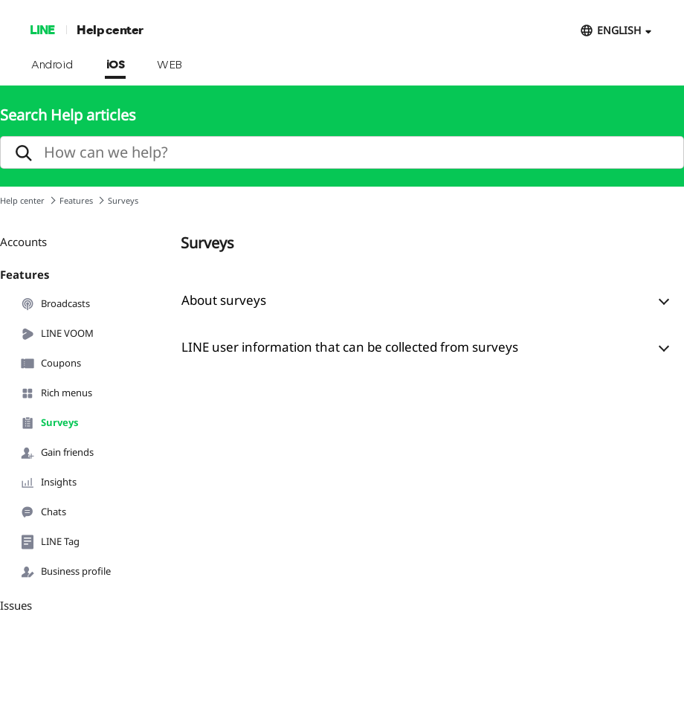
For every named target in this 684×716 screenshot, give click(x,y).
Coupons (50, 363)
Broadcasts (55, 304)
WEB (169, 65)
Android (52, 65)
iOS (115, 65)
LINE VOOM (57, 333)
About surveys (223, 300)
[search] (342, 152)
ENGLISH (619, 30)
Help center (110, 29)
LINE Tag (50, 542)
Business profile (65, 571)
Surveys (49, 423)
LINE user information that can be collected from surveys (349, 346)
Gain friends (57, 452)
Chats (43, 512)
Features (76, 200)
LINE (42, 29)
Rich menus (56, 393)
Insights (48, 482)
